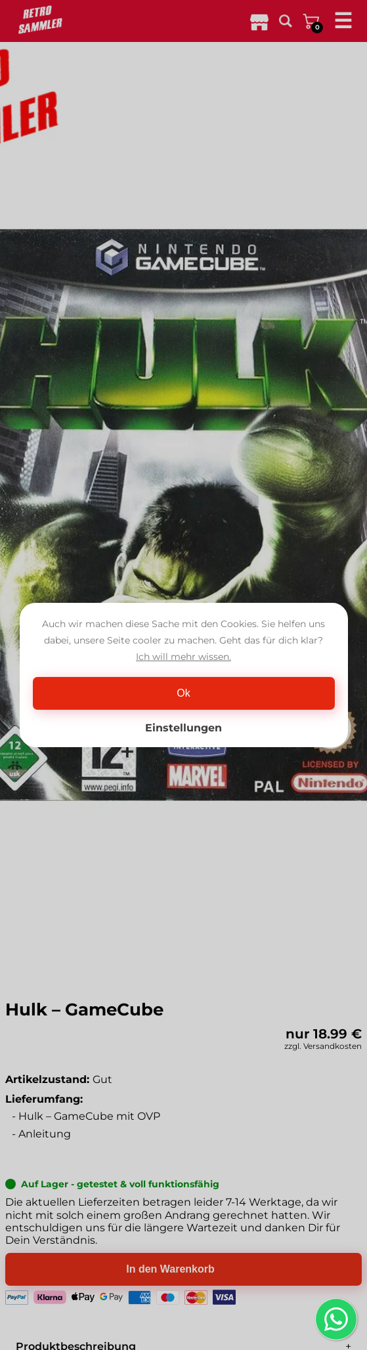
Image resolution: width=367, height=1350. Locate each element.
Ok (183, 693)
